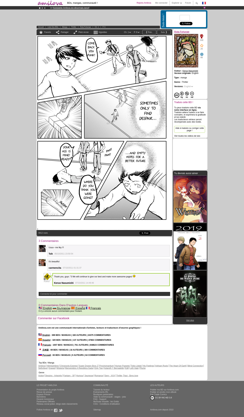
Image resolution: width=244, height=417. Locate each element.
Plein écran (83, 32)
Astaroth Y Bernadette (114, 368)
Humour (79, 375)
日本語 (43, 350)
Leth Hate (134, 368)
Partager (65, 32)
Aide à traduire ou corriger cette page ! (189, 129)
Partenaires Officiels (46, 401)
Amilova (42, 366)
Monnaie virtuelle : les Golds (106, 401)
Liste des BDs (53, 27)
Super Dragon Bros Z (88, 366)
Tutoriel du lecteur (101, 390)
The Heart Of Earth (177, 366)
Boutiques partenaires (103, 394)
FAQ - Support (99, 399)
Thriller (74, 27)
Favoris (47, 32)
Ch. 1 (97, 27)
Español (78, 308)
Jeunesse (89, 375)
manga (64, 27)
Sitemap (97, 410)
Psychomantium (106, 366)
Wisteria (60, 368)
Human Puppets (122, 366)
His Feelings (148, 366)
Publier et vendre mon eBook (163, 392)
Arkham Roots (161, 366)
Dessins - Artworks (53, 375)
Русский (44, 355)
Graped (52, 368)
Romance (99, 375)
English (45, 308)
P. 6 (104, 27)
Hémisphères (53, 366)
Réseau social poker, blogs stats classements (57, 404)
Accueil (41, 27)
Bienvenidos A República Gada (79, 368)
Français (93, 308)
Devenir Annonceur (45, 399)
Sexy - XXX (110, 375)
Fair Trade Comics (158, 394)
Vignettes (102, 32)
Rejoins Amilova (144, 3)
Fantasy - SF (69, 375)
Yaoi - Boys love (131, 375)
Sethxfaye (42, 368)
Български (61, 308)
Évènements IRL (100, 392)
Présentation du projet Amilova (50, 390)
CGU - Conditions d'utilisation (106, 404)
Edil (126, 368)
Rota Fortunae (85, 27)
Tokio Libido (136, 366)
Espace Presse (43, 394)
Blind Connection (195, 366)
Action (41, 375)
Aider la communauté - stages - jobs (109, 397)
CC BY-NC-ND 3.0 (161, 398)
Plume (143, 368)
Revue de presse (44, 392)
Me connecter (161, 3)
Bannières (41, 397)
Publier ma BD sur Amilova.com (164, 390)
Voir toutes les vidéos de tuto (187, 136)
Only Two (98, 368)
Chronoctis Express (69, 366)
